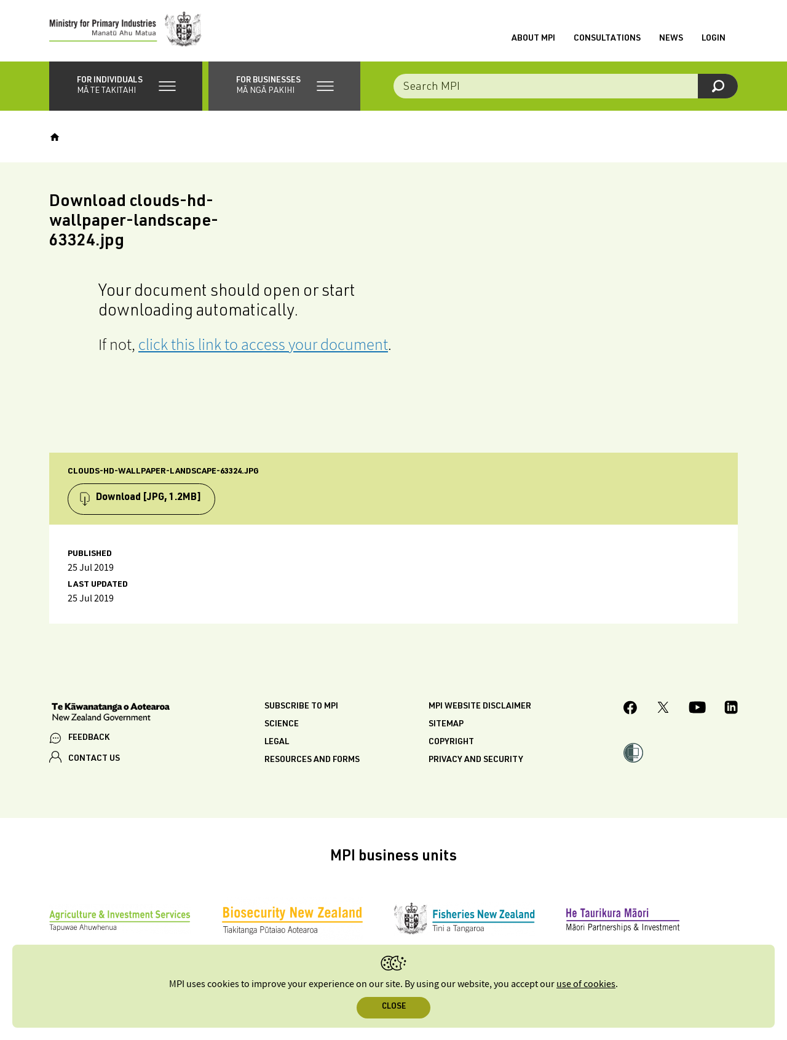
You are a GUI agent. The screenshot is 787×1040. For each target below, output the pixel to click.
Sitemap (446, 724)
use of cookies (585, 984)
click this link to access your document (263, 344)
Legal (276, 742)
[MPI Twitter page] (663, 709)
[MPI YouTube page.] (697, 709)
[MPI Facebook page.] (630, 709)
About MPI (533, 38)
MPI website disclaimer (480, 706)
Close (394, 1007)
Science (281, 724)
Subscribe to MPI (301, 706)
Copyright (451, 742)
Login (714, 38)
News (671, 38)
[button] (125, 86)
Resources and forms (312, 760)
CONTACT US (94, 759)
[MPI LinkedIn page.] (731, 709)
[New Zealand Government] (110, 713)
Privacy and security (476, 760)
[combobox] (566, 86)
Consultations (607, 38)
